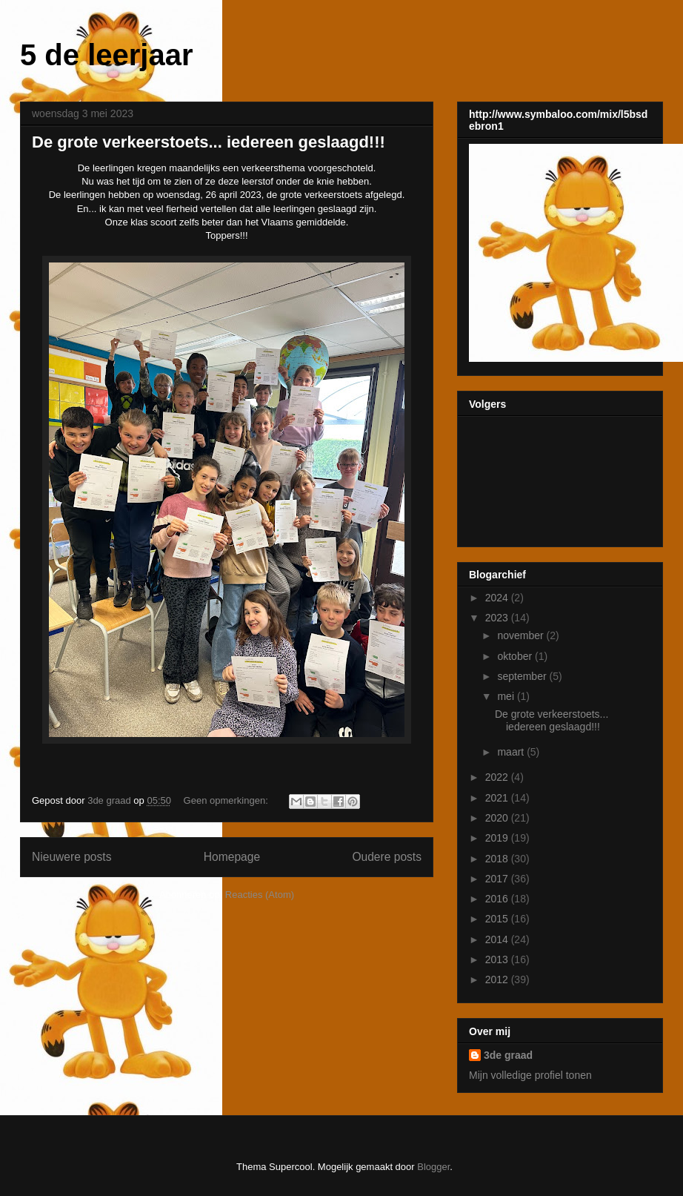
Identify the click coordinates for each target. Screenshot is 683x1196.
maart (512, 752)
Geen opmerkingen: (227, 800)
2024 (498, 598)
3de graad (508, 1055)
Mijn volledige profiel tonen (530, 1075)
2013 (498, 959)
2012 (498, 979)
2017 (498, 879)
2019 (498, 838)
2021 (498, 798)
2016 (498, 899)
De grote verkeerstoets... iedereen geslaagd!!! (208, 142)
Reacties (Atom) (259, 894)
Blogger (433, 1166)
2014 (498, 939)
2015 (498, 919)
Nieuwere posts (71, 856)
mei (506, 696)
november (521, 635)
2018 (498, 859)
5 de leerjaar (106, 55)
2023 (498, 618)
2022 (498, 777)
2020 (498, 818)
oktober (516, 656)
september (523, 676)
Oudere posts (387, 856)
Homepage (232, 856)
